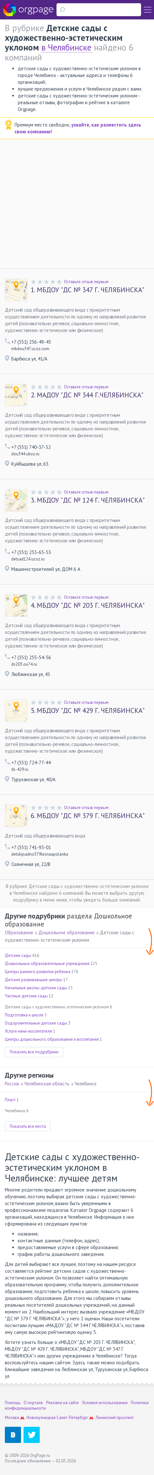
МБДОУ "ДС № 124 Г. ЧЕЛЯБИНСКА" (88, 500)
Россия (12, 1084)
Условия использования (105, 1402)
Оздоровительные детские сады (36, 1023)
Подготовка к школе (24, 1015)
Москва (12, 1417)
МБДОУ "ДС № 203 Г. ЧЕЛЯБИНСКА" (88, 605)
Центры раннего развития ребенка (37, 971)
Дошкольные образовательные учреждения (47, 963)
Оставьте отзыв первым (86, 281)
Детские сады (18, 955)
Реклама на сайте (62, 1402)
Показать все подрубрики (34, 1052)
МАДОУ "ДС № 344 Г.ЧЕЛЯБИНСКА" (87, 395)
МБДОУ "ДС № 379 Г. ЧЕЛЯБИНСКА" (88, 815)
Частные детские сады (26, 996)
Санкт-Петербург (72, 1417)
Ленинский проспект (115, 1417)
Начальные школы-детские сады (36, 988)
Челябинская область (46, 1084)
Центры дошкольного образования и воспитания (52, 1039)
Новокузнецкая (41, 1417)
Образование (19, 932)
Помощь (12, 1402)
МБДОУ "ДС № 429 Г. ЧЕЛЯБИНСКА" (88, 710)
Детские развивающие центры (33, 979)
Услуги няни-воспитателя (28, 1031)
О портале (33, 1402)
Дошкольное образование (66, 932)
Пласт (10, 1100)
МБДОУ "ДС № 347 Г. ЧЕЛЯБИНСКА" (87, 290)
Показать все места (28, 1126)
